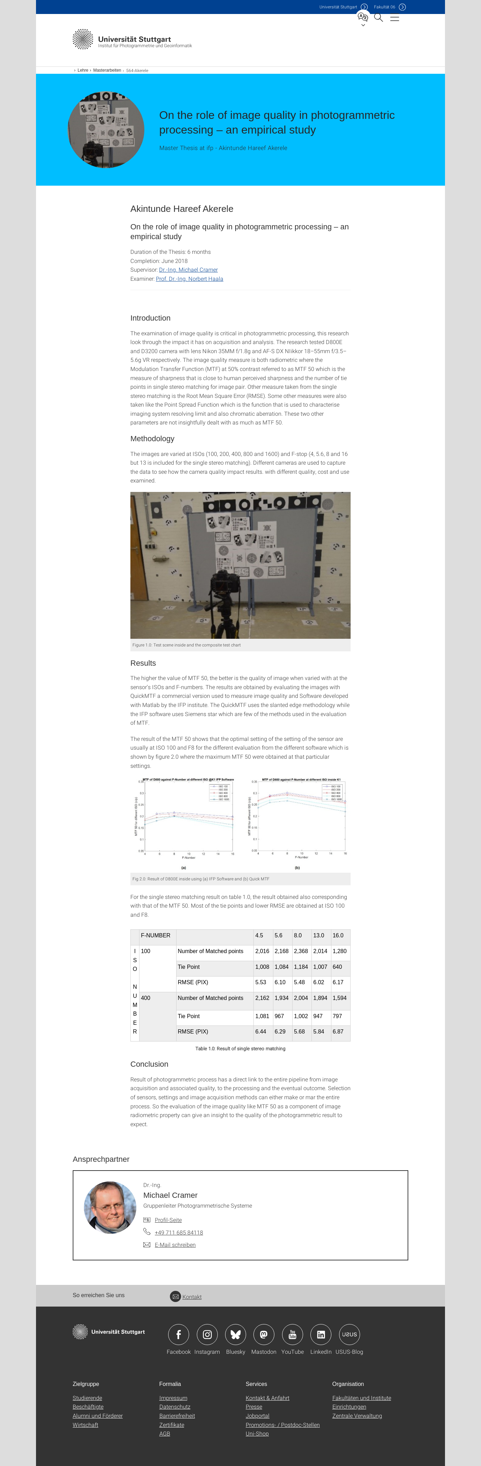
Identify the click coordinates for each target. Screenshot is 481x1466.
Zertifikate (171, 1424)
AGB (164, 1433)
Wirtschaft (85, 1424)
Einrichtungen (349, 1406)
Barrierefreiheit (177, 1415)
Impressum (173, 1397)
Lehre (83, 70)
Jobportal (258, 1415)
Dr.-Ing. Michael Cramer (188, 269)
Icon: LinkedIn (320, 1334)
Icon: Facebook (178, 1334)
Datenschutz (175, 1406)
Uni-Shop (257, 1433)
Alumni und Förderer (98, 1415)
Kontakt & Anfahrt (267, 1397)
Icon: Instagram (207, 1334)
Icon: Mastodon (263, 1334)
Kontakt (186, 1296)
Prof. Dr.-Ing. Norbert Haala (189, 278)
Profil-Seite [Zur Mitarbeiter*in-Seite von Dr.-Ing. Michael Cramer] (168, 1219)
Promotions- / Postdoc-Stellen (283, 1424)
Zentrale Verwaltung (357, 1415)
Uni (338, 6)
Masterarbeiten (107, 70)
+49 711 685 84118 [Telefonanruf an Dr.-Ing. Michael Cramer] (179, 1232)
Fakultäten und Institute (361, 1397)
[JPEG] (240, 565)
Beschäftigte (88, 1406)
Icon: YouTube (292, 1334)
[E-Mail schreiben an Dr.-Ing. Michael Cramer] (169, 1244)
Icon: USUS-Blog (349, 1334)
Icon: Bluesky (235, 1334)
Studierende (87, 1397)
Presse (254, 1406)
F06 (384, 6)
